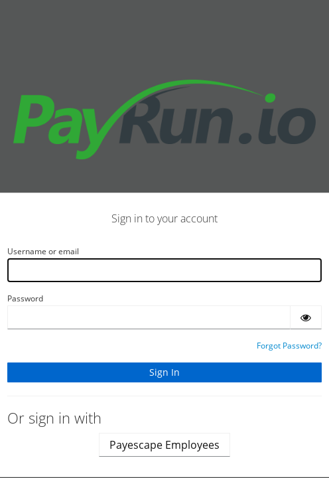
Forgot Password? (289, 345)
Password (25, 298)
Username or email (43, 251)
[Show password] (306, 317)
